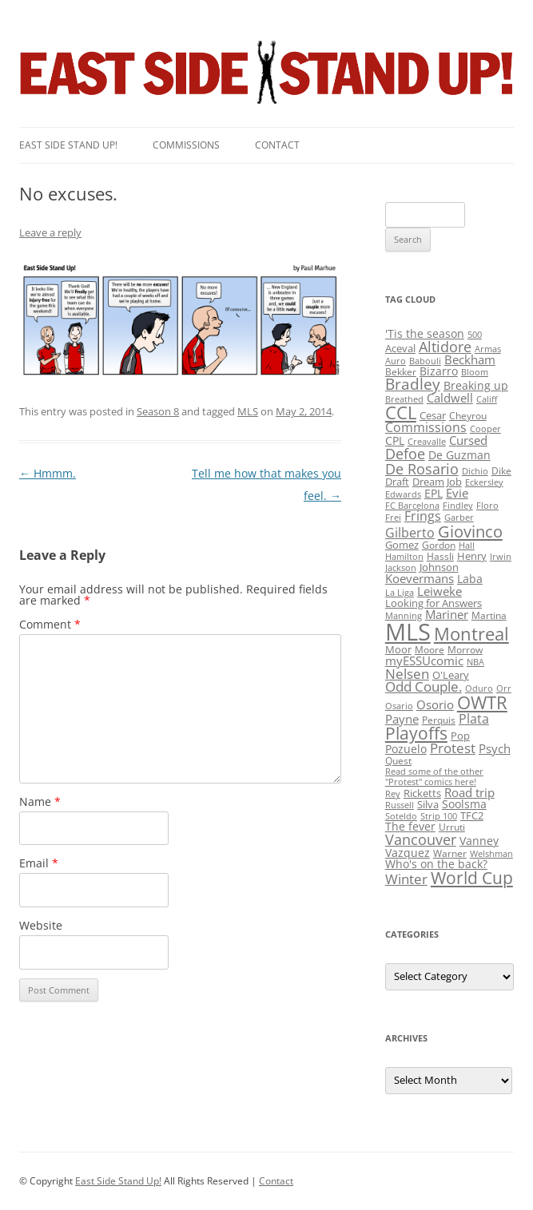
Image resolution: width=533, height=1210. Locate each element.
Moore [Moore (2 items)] (429, 650)
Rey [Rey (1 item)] (392, 793)
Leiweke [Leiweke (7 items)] (439, 591)
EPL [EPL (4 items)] (433, 493)
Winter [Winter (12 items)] (406, 879)
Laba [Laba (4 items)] (470, 578)
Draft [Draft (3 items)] (397, 481)
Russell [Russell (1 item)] (399, 805)
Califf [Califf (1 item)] (486, 399)
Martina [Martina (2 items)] (489, 615)
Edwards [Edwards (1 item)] (403, 494)
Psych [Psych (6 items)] (495, 748)
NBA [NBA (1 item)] (475, 662)
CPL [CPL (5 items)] (394, 440)
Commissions (186, 145)
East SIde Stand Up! (68, 145)
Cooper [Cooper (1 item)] (485, 428)
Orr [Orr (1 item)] (503, 688)
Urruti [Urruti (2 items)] (452, 827)
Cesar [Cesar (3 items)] (433, 415)
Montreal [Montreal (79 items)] (471, 633)
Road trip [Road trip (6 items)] (469, 792)
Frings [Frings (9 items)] (422, 516)
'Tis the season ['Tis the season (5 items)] (424, 333)
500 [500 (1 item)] (474, 334)
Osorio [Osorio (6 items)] (435, 704)
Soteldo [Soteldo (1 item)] (401, 816)
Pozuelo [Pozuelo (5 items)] (406, 748)
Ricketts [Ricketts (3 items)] (422, 793)
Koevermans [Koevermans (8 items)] (419, 578)
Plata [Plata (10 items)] (474, 719)
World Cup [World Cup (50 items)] (472, 878)
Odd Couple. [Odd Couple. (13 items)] (423, 686)
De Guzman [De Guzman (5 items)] (459, 454)
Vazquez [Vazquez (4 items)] (407, 852)
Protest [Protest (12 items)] (452, 748)
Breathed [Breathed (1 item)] (404, 399)
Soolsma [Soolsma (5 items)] (464, 803)
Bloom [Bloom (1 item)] (474, 372)
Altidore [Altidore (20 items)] (445, 346)
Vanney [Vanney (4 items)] (479, 840)
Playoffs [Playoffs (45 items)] (416, 733)
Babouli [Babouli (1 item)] (425, 361)
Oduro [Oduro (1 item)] (479, 688)
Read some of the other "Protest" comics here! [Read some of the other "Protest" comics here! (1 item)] (434, 776)
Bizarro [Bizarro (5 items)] (439, 371)
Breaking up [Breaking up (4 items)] (476, 385)
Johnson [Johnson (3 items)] (439, 567)
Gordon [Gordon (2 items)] (438, 545)
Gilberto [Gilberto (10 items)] (410, 533)
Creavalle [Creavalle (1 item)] (427, 441)
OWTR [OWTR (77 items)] (482, 702)
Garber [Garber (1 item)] (459, 517)
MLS (247, 411)
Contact (277, 145)
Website (40, 925)
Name (40, 801)
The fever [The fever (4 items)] (410, 826)
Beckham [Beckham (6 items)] (469, 359)
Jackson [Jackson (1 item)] (400, 567)
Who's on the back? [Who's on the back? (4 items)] (436, 863)
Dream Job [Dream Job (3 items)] (437, 481)
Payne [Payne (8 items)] (402, 719)
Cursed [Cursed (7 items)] (468, 440)
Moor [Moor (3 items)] (398, 649)
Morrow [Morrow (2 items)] (465, 650)
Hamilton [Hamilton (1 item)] (404, 556)
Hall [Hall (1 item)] (467, 545)
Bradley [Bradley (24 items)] (412, 384)
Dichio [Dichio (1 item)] (475, 471)
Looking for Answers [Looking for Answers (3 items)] (433, 603)
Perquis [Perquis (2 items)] (438, 720)
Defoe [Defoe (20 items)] (405, 453)
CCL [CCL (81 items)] (400, 412)
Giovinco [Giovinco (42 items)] (470, 531)
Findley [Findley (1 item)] (458, 505)
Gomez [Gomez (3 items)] (402, 545)
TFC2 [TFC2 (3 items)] (471, 815)
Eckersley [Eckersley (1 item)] (484, 482)
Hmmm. (47, 473)
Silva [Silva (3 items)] (428, 804)
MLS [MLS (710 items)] (408, 632)
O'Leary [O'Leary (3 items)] (450, 675)
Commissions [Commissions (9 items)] (426, 427)
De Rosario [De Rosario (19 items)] (422, 468)
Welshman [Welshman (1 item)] (491, 853)
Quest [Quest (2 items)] (398, 761)
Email (38, 863)
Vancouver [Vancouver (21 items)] (420, 839)
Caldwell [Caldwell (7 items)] (450, 398)
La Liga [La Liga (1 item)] (399, 592)
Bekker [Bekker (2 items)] (400, 372)
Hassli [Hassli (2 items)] (440, 556)
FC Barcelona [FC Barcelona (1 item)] (412, 505)
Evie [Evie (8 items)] (457, 493)
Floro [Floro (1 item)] (487, 505)
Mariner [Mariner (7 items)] (446, 614)
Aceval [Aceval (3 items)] (400, 348)
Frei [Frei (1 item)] (393, 517)
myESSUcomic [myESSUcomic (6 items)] (424, 660)
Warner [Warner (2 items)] (450, 853)
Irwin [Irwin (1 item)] (500, 556)
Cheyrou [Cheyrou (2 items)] (468, 416)
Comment (50, 624)
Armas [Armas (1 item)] (488, 349)
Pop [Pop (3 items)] (460, 735)
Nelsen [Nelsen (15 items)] (407, 674)
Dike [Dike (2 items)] (501, 471)
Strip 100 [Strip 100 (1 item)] (438, 816)
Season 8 (158, 411)
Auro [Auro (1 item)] (395, 361)
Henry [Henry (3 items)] (472, 556)
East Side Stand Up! (118, 1181)
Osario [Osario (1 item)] (399, 706)
